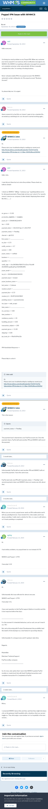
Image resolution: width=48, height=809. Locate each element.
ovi (4, 24)
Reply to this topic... (11, 747)
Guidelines (39, 799)
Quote (9, 99)
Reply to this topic (24, 34)
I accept (10, 805)
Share (11, 758)
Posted (16, 44)
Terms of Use (30, 799)
